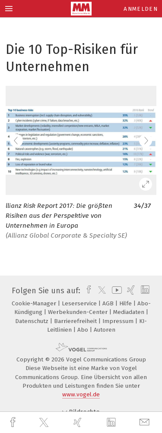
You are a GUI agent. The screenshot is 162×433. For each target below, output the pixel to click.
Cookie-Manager (35, 303)
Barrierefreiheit (76, 321)
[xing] (79, 422)
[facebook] (13, 422)
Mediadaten (129, 312)
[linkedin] (112, 422)
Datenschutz (32, 321)
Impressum (118, 321)
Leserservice (80, 303)
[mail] (146, 422)
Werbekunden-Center (78, 312)
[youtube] (115, 290)
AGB (108, 303)
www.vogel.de (81, 394)
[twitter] (45, 423)
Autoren (104, 329)
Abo (83, 329)
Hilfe (126, 303)
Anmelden (141, 9)
